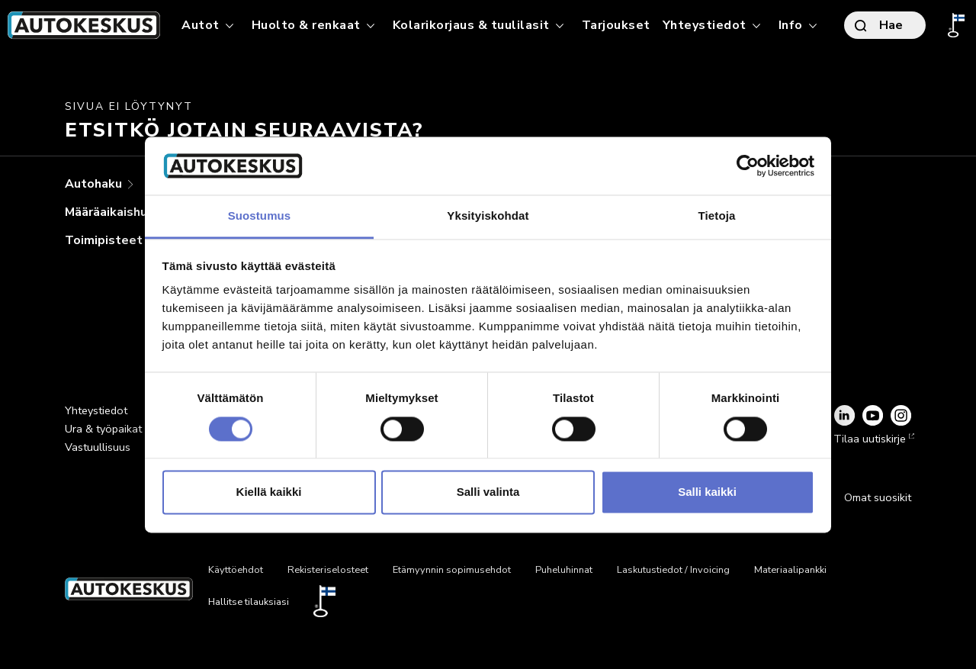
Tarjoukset (616, 25)
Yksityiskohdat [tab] (487, 216)
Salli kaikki (707, 492)
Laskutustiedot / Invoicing (673, 570)
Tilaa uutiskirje (872, 438)
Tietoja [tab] (717, 216)
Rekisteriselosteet (327, 570)
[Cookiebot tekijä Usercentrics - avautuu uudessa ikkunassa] (747, 165)
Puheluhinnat (563, 570)
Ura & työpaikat (103, 428)
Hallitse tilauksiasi (248, 602)
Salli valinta (488, 492)
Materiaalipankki (790, 570)
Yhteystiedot (96, 410)
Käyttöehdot (235, 570)
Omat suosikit (877, 497)
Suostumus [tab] (259, 216)
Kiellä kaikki (269, 492)
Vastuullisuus (97, 447)
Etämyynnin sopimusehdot (452, 570)
